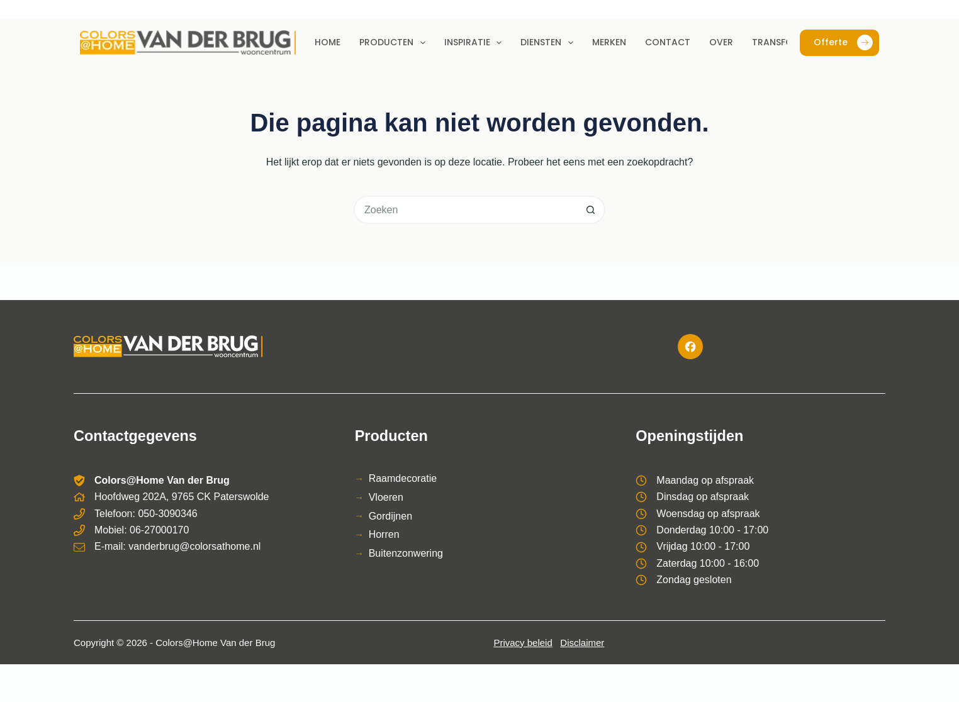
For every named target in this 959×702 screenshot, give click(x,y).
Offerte (843, 42)
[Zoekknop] (591, 210)
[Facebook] (690, 346)
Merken (609, 42)
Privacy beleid (522, 642)
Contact (667, 42)
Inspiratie (475, 42)
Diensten (549, 42)
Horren (384, 534)
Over (721, 42)
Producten (394, 42)
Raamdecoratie (403, 478)
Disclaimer (582, 642)
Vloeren (386, 497)
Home (327, 42)
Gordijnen (390, 516)
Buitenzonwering (406, 553)
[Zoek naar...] (465, 210)
